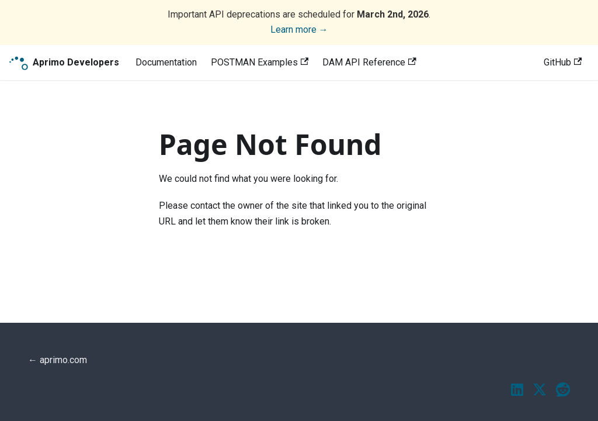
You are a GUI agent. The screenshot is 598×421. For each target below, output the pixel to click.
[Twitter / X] (540, 390)
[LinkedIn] (517, 390)
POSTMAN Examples (259, 62)
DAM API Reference (369, 62)
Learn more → (299, 29)
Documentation (166, 62)
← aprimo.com (57, 359)
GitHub (563, 62)
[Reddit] (563, 390)
